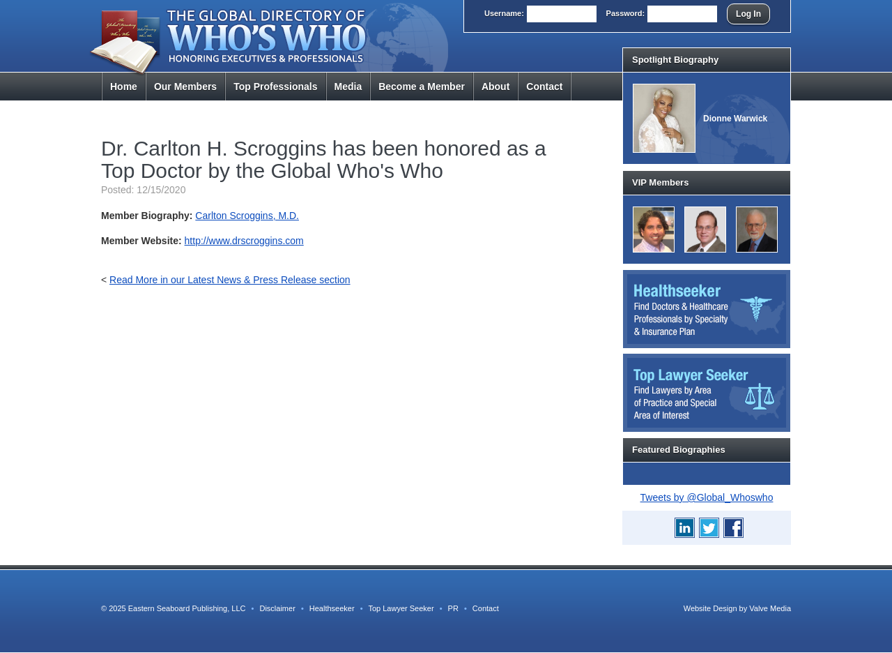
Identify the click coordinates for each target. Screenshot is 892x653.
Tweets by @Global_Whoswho (707, 497)
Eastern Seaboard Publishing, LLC (187, 608)
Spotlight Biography (675, 59)
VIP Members (660, 182)
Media (348, 86)
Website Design (710, 608)
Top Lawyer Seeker (400, 608)
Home (123, 86)
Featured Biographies (678, 449)
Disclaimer (277, 608)
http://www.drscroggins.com (244, 240)
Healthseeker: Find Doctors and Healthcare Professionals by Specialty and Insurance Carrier (706, 309)
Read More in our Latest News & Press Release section (230, 279)
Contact (544, 86)
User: (504, 13)
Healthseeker (332, 608)
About (495, 86)
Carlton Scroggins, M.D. (247, 215)
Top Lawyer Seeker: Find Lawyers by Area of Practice (706, 393)
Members (185, 86)
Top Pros (275, 86)
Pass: (625, 13)
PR (453, 608)
